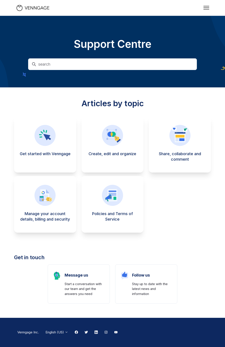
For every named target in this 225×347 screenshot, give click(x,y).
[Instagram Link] (106, 332)
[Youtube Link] (116, 332)
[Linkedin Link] (96, 332)
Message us (76, 275)
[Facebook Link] (76, 332)
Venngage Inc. (28, 332)
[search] (112, 64)
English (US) (56, 332)
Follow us (141, 275)
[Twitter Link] (86, 332)
